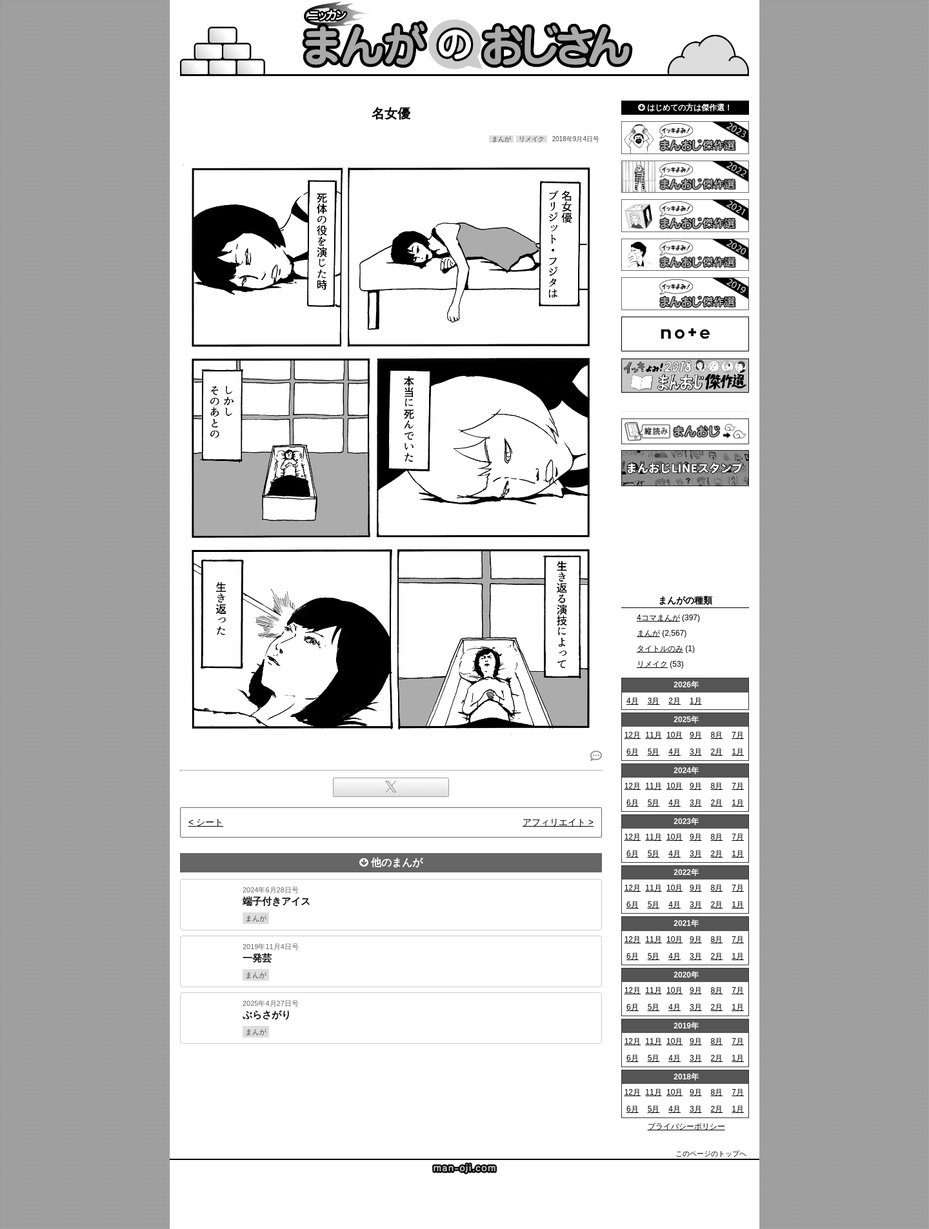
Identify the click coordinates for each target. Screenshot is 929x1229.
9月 (696, 735)
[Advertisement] (391, 1087)
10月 (674, 735)
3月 (654, 700)
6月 (632, 751)
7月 (738, 735)
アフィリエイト (554, 822)
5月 (654, 751)
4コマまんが (658, 617)
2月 (674, 700)
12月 (632, 735)
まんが (648, 633)
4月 (632, 700)
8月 (717, 735)
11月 (653, 735)
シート (209, 822)
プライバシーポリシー (686, 1126)
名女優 (391, 113)
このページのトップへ (710, 1153)
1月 (696, 700)
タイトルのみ (660, 648)
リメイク (652, 664)
